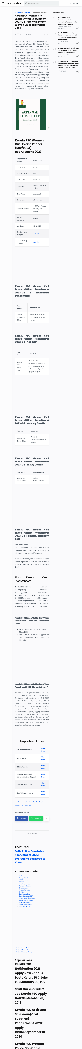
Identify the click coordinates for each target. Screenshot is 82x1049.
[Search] (41, 3)
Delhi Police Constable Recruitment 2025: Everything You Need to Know (36, 1011)
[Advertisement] (51, 316)
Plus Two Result (29, 950)
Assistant (60, 52)
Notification (36, 946)
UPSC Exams (32, 1036)
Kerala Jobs (66, 52)
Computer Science (34, 1042)
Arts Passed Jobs (33, 1040)
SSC (68, 67)
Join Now (44, 279)
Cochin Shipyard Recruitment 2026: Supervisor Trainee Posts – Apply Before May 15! (68, 20)
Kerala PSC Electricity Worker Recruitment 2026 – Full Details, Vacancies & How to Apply (68, 35)
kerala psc (27, 946)
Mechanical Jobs (33, 1046)
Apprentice (60, 26)
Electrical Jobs (32, 1044)
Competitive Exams (34, 1034)
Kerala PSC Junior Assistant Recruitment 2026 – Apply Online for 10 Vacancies (68, 48)
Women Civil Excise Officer (32, 953)
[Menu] (4, 3)
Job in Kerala (67, 26)
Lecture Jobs (32, 1032)
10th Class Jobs (62, 67)
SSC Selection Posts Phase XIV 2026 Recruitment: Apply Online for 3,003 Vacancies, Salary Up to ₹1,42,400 (68, 61)
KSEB (66, 40)
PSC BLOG (28, 36)
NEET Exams (32, 1038)
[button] (26, 3)
